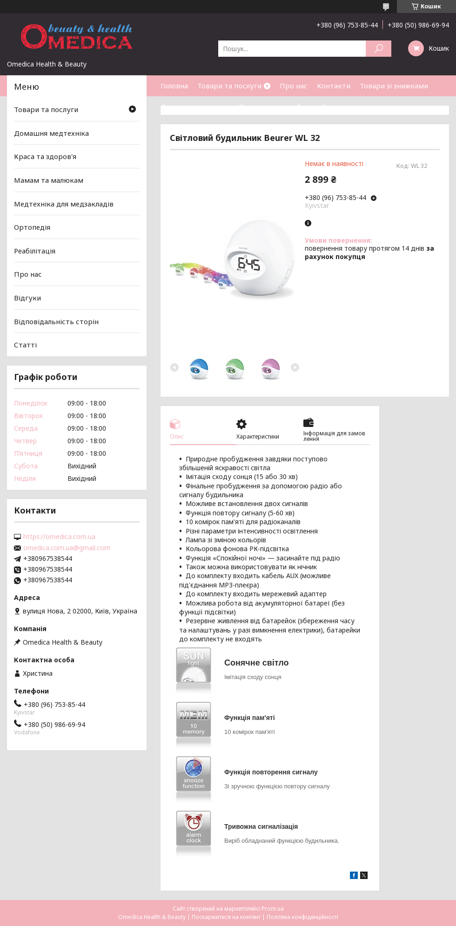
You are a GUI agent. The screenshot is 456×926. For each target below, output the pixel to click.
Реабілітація (34, 250)
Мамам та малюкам (48, 180)
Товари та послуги (229, 85)
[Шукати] (378, 48)
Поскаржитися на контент (226, 917)
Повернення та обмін (276, 106)
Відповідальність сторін (56, 321)
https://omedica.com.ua (59, 537)
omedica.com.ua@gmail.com (66, 548)
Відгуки (27, 297)
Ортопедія (32, 227)
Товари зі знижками (394, 85)
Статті (333, 106)
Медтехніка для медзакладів (64, 203)
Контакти (333, 85)
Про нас (294, 85)
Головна (174, 85)
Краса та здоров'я (45, 156)
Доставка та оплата (195, 106)
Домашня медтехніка (51, 133)
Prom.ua (273, 909)
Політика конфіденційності (302, 917)
